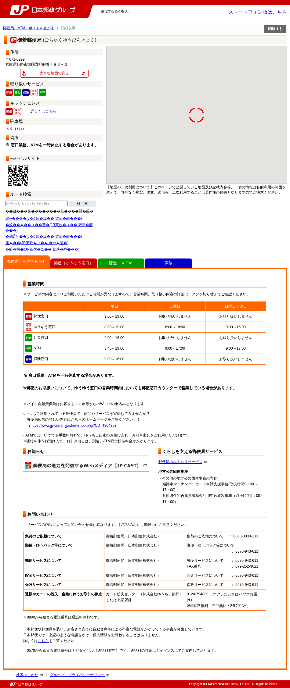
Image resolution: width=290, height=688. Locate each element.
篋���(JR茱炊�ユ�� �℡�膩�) (36, 243)
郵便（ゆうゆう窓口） (73, 263)
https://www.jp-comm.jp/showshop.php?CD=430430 (72, 425)
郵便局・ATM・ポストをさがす (28, 28)
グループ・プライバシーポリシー (79, 675)
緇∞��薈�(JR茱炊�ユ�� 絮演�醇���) (43, 218)
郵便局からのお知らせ (26, 261)
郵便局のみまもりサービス (182, 462)
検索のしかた (29, 675)
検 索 (82, 203)
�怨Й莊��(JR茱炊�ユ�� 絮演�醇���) (43, 236)
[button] (129, 169)
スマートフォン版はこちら (257, 12)
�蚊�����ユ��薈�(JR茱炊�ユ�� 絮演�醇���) (49, 228)
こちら (50, 111)
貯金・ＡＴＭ (121, 263)
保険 (168, 263)
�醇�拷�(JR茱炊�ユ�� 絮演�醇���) (42, 249)
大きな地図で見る (54, 73)
